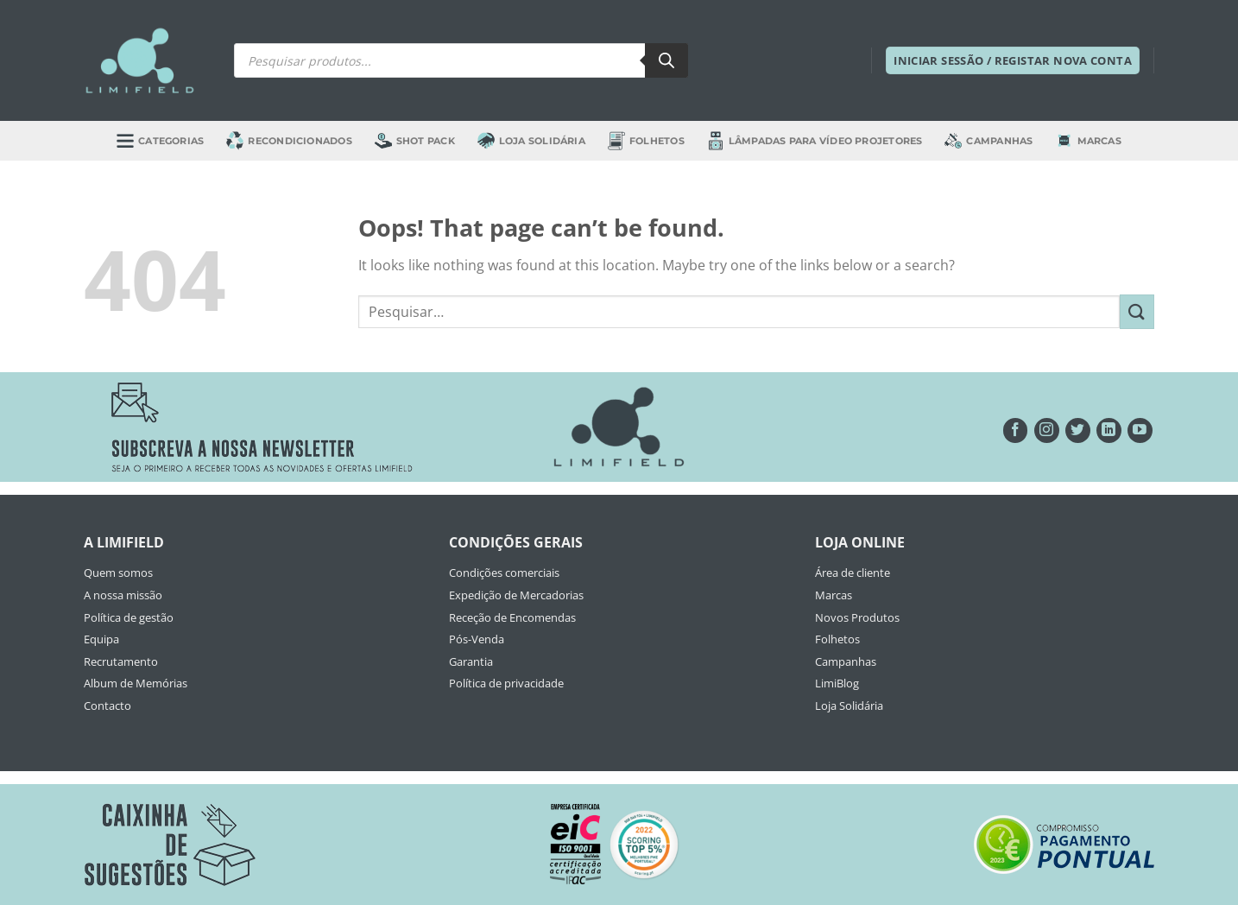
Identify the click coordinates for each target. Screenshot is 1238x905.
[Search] (666, 60)
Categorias (160, 140)
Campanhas (988, 140)
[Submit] (1137, 311)
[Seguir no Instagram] (1047, 430)
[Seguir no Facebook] (1015, 430)
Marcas (1088, 140)
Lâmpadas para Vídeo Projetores (815, 140)
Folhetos (646, 140)
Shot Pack (415, 140)
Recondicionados (288, 140)
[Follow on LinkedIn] (1109, 430)
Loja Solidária (531, 140)
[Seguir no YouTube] (1140, 430)
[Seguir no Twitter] (1078, 430)
